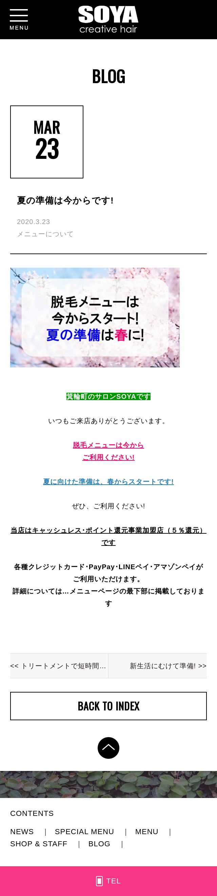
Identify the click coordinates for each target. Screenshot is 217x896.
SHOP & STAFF (40, 844)
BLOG (100, 844)
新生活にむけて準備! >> (168, 666)
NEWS (23, 831)
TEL (113, 881)
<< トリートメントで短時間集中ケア (59, 666)
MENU (148, 831)
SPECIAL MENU (86, 831)
